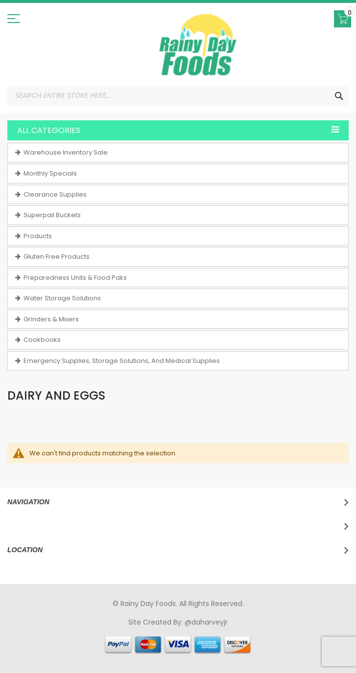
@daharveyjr (206, 622)
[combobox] (178, 96)
